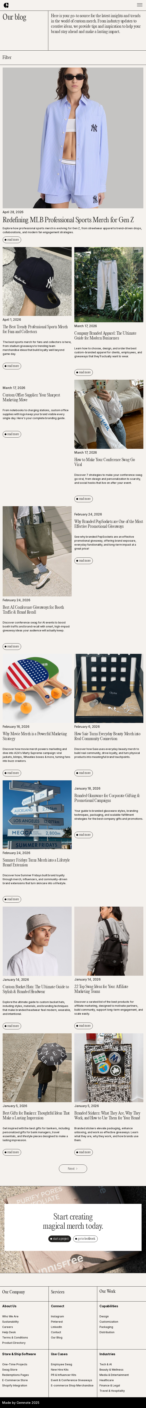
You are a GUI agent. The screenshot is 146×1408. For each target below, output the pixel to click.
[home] (8, 5)
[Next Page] (73, 1168)
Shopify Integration (14, 1385)
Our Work (107, 1291)
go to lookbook (86, 1239)
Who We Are (10, 1316)
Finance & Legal (109, 1385)
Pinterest (57, 1321)
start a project (61, 1239)
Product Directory (14, 1342)
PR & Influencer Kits (63, 1375)
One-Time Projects (14, 1364)
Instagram (57, 1316)
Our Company (13, 1292)
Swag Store (9, 1369)
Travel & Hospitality (112, 1390)
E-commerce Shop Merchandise (72, 1385)
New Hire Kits (60, 1369)
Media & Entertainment (114, 1375)
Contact (56, 1332)
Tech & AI (105, 1364)
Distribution (106, 1332)
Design (104, 1316)
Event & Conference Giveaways (71, 1380)
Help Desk (9, 1332)
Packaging (106, 1327)
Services (57, 1292)
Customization (108, 1321)
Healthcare (106, 1380)
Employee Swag (61, 1364)
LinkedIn (56, 1327)
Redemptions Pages (15, 1375)
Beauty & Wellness (111, 1369)
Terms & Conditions (15, 1337)
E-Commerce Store (15, 1380)
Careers (7, 1327)
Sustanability (10, 1321)
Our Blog (56, 1337)
